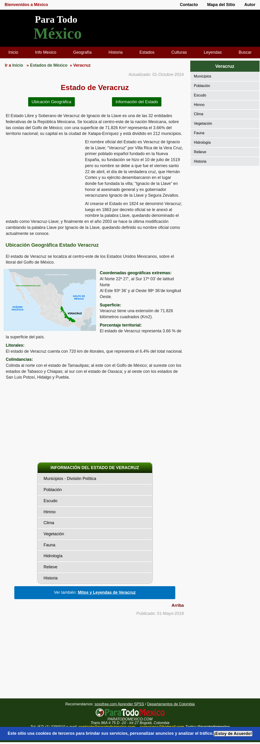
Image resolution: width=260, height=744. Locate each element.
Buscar (245, 52)
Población (53, 489)
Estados (146, 52)
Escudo (50, 500)
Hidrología (53, 556)
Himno (50, 512)
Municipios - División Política (70, 478)
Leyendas (213, 52)
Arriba (178, 605)
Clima (49, 522)
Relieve (50, 567)
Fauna (49, 545)
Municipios (203, 76)
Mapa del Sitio (221, 4)
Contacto (189, 4)
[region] (42, 175)
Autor (249, 4)
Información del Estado (136, 102)
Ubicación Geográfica (51, 102)
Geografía (82, 52)
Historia (116, 52)
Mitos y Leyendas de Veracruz (107, 592)
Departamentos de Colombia (171, 704)
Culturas (179, 52)
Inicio (13, 52)
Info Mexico (45, 52)
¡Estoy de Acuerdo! (233, 733)
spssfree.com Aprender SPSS (119, 704)
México (57, 33)
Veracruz (224, 66)
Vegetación (54, 534)
